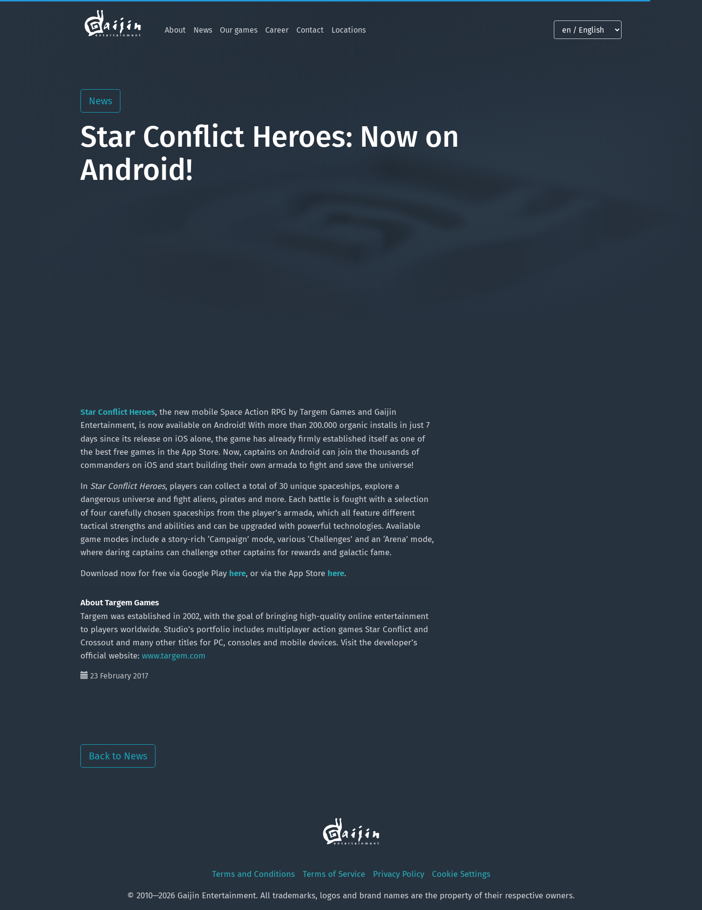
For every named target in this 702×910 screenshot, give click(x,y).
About (175, 30)
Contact (310, 30)
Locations (349, 30)
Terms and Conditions (253, 874)
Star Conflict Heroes (117, 412)
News (203, 30)
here (237, 573)
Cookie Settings (461, 874)
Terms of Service (334, 874)
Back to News (118, 756)
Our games (238, 30)
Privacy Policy (398, 874)
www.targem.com (174, 656)
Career (277, 30)
